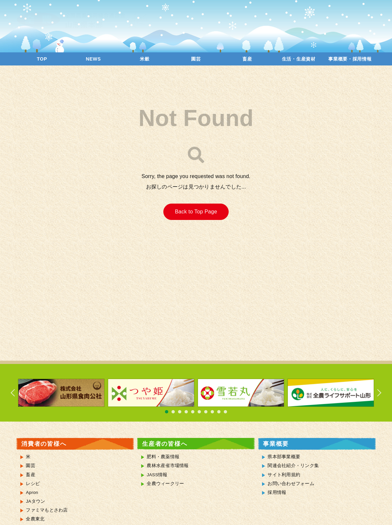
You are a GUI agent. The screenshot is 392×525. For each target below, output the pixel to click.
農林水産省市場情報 (167, 465)
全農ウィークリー (165, 483)
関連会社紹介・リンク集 (293, 465)
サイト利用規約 (284, 474)
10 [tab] (225, 411)
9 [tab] (218, 411)
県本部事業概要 (284, 456)
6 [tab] (199, 411)
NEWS (93, 59)
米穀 (144, 59)
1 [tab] (166, 411)
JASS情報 (157, 474)
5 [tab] (192, 411)
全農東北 (35, 518)
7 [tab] (205, 411)
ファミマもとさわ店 (47, 510)
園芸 (196, 59)
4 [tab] (186, 411)
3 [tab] (179, 411)
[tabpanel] (61, 393)
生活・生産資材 (299, 59)
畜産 (247, 59)
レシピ (33, 483)
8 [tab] (212, 411)
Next (376, 393)
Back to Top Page (196, 211)
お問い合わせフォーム (291, 483)
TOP (42, 59)
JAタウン (35, 501)
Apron (32, 492)
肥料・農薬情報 (163, 456)
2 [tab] (173, 411)
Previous (16, 393)
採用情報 (277, 492)
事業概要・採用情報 (349, 59)
